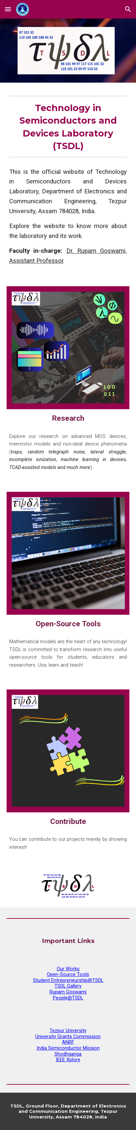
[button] (8, 9)
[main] (68, 127)
